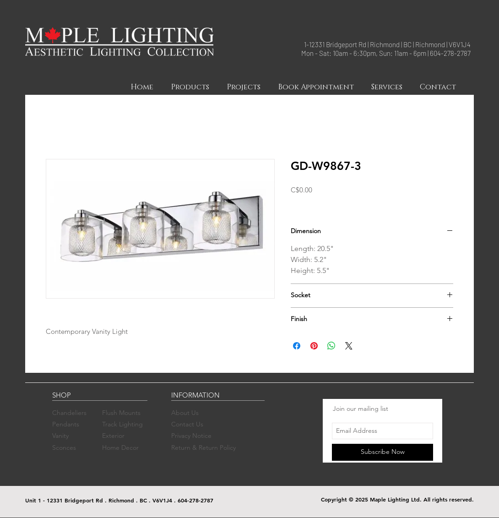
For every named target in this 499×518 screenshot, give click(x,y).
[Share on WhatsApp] (331, 345)
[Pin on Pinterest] (314, 345)
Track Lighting (122, 424)
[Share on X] (348, 345)
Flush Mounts (121, 413)
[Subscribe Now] (382, 452)
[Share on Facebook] (296, 345)
